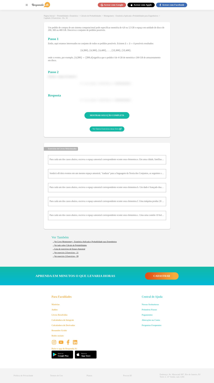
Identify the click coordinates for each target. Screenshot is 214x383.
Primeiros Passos (149, 310)
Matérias (56, 304)
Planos (89, 375)
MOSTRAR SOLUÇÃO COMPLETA (107, 115)
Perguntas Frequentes (151, 325)
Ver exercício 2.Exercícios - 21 (66, 253)
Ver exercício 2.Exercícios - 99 (66, 256)
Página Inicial (49, 16)
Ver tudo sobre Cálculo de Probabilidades (70, 245)
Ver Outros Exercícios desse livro (107, 129)
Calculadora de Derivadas (63, 325)
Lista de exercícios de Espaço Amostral (69, 249)
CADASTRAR (161, 275)
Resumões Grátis (59, 330)
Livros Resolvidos (60, 315)
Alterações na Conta (151, 320)
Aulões (55, 310)
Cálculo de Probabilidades (91, 16)
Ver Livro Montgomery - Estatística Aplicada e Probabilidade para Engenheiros (85, 242)
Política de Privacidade (23, 375)
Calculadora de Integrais (63, 320)
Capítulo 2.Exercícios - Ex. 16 (56, 18)
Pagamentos (147, 315)
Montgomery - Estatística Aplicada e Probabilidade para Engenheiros (131, 16)
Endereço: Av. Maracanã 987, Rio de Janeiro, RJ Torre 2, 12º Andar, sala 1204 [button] (180, 375)
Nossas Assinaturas (150, 304)
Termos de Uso (56, 375)
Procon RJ (127, 375)
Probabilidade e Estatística (67, 16)
